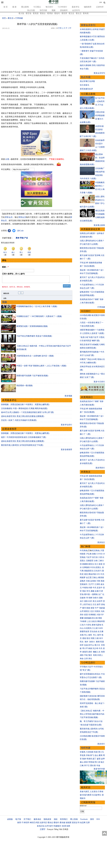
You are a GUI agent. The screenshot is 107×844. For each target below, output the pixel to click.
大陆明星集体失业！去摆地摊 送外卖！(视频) (35, 357)
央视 (82, 635)
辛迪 (98, 765)
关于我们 (27, 819)
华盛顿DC (57, 826)
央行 (82, 601)
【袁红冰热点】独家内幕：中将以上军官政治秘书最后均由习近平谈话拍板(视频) (92, 714)
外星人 (100, 655)
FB (87, 598)
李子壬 (87, 765)
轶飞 (92, 755)
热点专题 (31, 10)
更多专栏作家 (99, 769)
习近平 (89, 557)
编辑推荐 (87, 7)
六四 (100, 557)
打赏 (59, 28)
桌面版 (10, 819)
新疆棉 (85, 564)
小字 (69, 28)
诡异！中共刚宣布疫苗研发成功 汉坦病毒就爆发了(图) (23, 438)
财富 (92, 608)
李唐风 (89, 759)
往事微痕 (86, 567)
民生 (82, 642)
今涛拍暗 (90, 752)
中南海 (85, 588)
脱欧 (101, 598)
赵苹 (103, 759)
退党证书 (75, 822)
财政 (88, 608)
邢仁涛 (97, 762)
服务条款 (37, 819)
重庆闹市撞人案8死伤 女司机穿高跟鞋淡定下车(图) (22, 446)
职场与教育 (87, 795)
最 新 (14, 7)
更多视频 (68, 397)
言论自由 (93, 631)
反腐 (97, 591)
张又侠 (95, 557)
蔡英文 (87, 611)
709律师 (83, 621)
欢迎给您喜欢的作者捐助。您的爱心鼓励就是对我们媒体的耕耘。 (28, 164)
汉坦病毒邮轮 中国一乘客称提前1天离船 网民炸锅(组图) (24, 410)
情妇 (84, 591)
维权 (100, 618)
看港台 (43, 13)
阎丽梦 (82, 577)
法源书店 (43, 822)
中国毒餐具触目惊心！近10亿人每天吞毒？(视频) (36, 308)
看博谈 (50, 13)
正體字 (42, 829)
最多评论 (75, 7)
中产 (97, 608)
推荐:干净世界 (23, 822)
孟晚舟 (82, 581)
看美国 (35, 13)
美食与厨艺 (84, 792)
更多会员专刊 (99, 73)
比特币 (99, 601)
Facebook (84, 819)
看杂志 (50, 822)
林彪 (90, 648)
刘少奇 (95, 648)
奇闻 (95, 655)
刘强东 (97, 611)
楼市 (84, 608)
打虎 (101, 591)
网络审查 (101, 621)
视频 (53, 10)
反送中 (99, 588)
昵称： (5, 267)
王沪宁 (91, 584)
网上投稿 (74, 819)
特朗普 (82, 554)
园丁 (94, 759)
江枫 (82, 765)
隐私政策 (47, 819)
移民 (90, 635)
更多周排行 (100, 468)
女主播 (101, 631)
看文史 (71, 13)
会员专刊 (76, 10)
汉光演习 (97, 571)
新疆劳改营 (84, 631)
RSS (98, 819)
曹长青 (93, 765)
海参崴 (102, 608)
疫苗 (100, 564)
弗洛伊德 (92, 574)
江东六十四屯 (85, 625)
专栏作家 (43, 10)
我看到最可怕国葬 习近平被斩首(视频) (32, 377)
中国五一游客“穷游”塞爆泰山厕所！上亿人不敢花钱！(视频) (41, 367)
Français (50, 829)
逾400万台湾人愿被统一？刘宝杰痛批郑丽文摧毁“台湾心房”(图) (27, 414)
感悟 (82, 655)
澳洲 (98, 642)
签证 (88, 638)
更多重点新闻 (99, 225)
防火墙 (95, 618)
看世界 (64, 13)
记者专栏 (100, 7)
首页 (4, 18)
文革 (86, 659)
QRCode (20, 231)
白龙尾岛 (88, 628)
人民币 (85, 604)
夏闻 (100, 755)
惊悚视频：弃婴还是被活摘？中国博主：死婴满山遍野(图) (25, 406)
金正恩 (89, 577)
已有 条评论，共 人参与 (13, 274)
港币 (99, 604)
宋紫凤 (82, 752)
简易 (96, 752)
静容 (86, 762)
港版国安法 (89, 571)
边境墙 (93, 581)
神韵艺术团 (34, 822)
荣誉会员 (9, 217)
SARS (100, 628)
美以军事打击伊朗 (87, 81)
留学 (99, 635)
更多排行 (101, 744)
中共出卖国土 (95, 567)
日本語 (65, 829)
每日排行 (49, 7)
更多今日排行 (99, 382)
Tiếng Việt (58, 829)
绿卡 (101, 638)
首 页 (5, 7)
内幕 (90, 588)
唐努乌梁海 (96, 625)
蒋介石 (97, 645)
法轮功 (94, 621)
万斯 (98, 581)
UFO (98, 574)
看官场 (28, 13)
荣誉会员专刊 (88, 25)
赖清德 (101, 577)
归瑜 (88, 755)
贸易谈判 (84, 584)
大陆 (98, 615)
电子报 (18, 819)
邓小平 (85, 648)
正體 (100, 2)
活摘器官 (90, 561)
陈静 (84, 759)
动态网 (82, 822)
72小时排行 (62, 7)
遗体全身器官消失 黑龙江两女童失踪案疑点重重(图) (22, 417)
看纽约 (57, 13)
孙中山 (91, 645)
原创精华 (64, 10)
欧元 (90, 604)
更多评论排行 (66, 426)
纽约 (51, 826)
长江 (96, 564)
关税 (88, 581)
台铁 (96, 561)
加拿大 (96, 598)
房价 (82, 615)
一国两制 (94, 594)
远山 (96, 755)
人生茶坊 (93, 792)
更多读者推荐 (66, 451)
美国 (102, 581)
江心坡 (95, 628)
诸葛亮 (85, 652)
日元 (94, 604)
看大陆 (21, 13)
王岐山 (95, 577)
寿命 (82, 659)
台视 (7, 159)
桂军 (82, 645)
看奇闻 (86, 13)
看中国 (87, 594)
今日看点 (37, 7)
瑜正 (102, 762)
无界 (88, 822)
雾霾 (82, 618)
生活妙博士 (96, 795)
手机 (86, 655)
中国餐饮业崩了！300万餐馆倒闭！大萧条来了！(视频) (39, 318)
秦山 (82, 762)
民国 (102, 642)
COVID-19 (100, 554)
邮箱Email (83, 805)
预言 (90, 655)
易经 (90, 652)
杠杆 (90, 601)
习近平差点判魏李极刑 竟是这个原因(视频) (34, 337)
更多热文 (101, 542)
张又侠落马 (84, 85)
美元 (94, 601)
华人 (86, 635)
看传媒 (62, 822)
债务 (86, 601)
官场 (82, 594)
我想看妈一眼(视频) (24, 387)
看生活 (78, 13)
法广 (100, 594)
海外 (87, 642)
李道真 (82, 755)
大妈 (102, 611)
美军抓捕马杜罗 (86, 89)
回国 (92, 638)
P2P (102, 615)
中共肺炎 (83, 550)
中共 (102, 574)
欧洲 (64, 826)
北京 (92, 611)
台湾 (82, 611)
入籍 (97, 638)
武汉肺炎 (95, 550)
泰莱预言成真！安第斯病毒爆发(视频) (32, 327)
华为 (88, 591)
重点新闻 (25, 7)
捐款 (56, 819)
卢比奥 (89, 554)
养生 (90, 659)
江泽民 (97, 584)
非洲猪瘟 (92, 615)
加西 (68, 826)
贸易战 (82, 557)
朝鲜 (90, 598)
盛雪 (99, 759)
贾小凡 (101, 752)
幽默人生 (97, 652)
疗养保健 (19, 18)
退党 (86, 574)
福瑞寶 (68, 822)
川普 (102, 550)
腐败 (92, 591)
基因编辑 (88, 618)
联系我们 (64, 819)
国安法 (91, 564)
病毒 (94, 554)
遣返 (84, 638)
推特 (92, 819)
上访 (89, 621)
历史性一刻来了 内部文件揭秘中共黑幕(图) (19, 421)
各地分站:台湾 (43, 826)
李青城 (91, 762)
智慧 (103, 652)
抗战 (86, 645)
